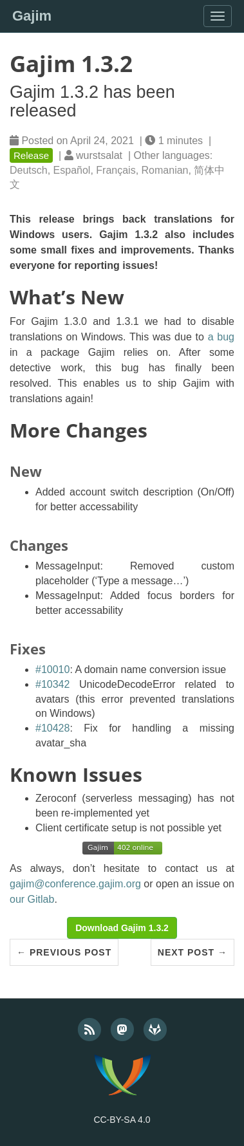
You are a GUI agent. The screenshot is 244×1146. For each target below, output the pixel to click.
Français (115, 170)
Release (31, 155)
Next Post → (192, 952)
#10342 (52, 684)
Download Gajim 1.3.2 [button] (122, 928)
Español (72, 170)
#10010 (52, 669)
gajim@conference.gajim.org (75, 883)
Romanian (165, 170)
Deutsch (29, 170)
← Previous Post (64, 952)
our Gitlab (32, 899)
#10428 (52, 728)
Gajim (32, 16)
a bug (221, 336)
